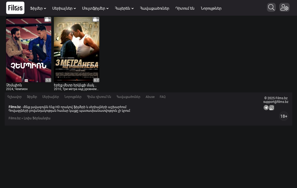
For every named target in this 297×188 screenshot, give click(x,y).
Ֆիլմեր (38, 8)
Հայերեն (124, 8)
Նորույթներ (211, 8)
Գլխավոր (14, 97)
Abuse (150, 97)
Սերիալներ (64, 8)
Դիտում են (185, 8)
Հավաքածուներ (154, 8)
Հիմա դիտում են (99, 97)
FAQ (162, 97)
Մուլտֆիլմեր (95, 8)
